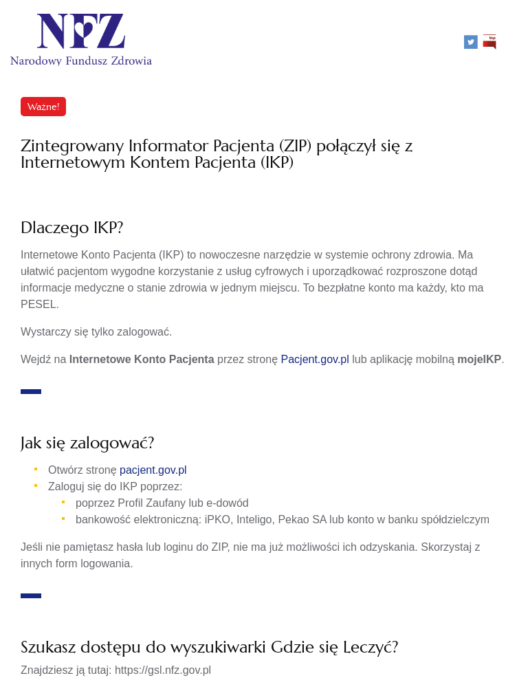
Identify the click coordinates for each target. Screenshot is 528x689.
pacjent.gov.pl (153, 470)
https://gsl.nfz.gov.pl (163, 670)
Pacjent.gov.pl (315, 359)
